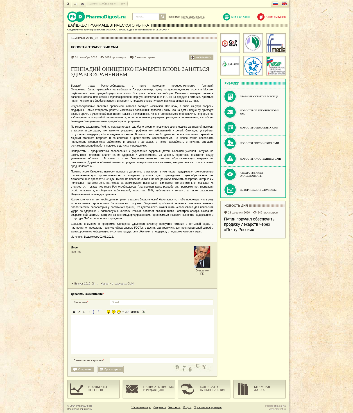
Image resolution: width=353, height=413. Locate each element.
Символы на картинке (89, 360)
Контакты (174, 407)
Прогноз (76, 251)
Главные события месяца (259, 96)
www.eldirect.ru (277, 409)
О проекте (160, 407)
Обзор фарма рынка (192, 16)
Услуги (187, 407)
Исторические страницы (258, 189)
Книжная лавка (236, 17)
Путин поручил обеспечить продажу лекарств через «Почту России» (249, 224)
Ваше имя (81, 302)
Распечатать (203, 57)
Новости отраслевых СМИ (117, 283)
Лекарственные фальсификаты (251, 174)
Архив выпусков (271, 17)
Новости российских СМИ (259, 143)
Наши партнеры (141, 407)
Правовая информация (208, 407)
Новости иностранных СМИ (260, 158)
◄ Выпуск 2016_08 (83, 283)
